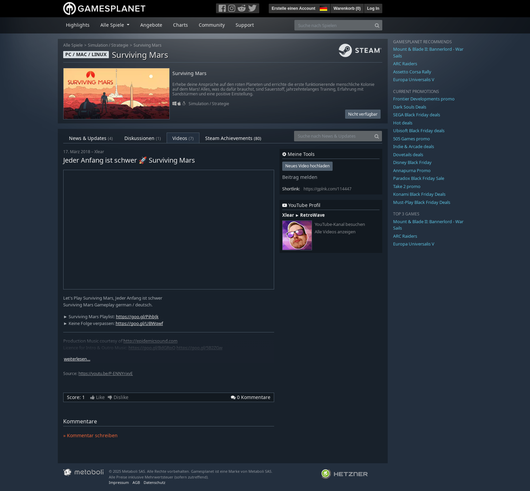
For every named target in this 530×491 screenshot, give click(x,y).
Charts (180, 25)
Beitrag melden (299, 177)
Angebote (151, 25)
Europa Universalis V (413, 79)
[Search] (377, 25)
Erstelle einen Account (293, 8)
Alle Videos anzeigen (335, 232)
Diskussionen (142, 138)
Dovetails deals (408, 154)
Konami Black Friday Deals (419, 194)
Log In (373, 8)
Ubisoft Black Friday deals (418, 130)
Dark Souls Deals (409, 107)
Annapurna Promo (412, 170)
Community (212, 25)
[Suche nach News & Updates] (333, 136)
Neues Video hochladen (307, 166)
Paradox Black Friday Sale (418, 178)
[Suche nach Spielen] (333, 25)
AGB (136, 482)
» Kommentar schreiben (90, 435)
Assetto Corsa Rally (412, 72)
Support (245, 25)
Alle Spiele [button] (112, 25)
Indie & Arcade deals (413, 146)
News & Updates (91, 138)
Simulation (98, 45)
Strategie (119, 45)
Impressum (119, 482)
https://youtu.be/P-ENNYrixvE (105, 373)
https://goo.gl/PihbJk (137, 316)
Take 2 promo (406, 186)
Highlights (78, 25)
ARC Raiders (405, 64)
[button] (322, 7)
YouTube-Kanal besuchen (340, 224)
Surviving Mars (148, 45)
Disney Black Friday (412, 162)
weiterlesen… (77, 359)
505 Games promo (411, 139)
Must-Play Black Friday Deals (421, 202)
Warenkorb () (347, 8)
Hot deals (402, 123)
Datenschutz (154, 482)
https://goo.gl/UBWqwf (139, 323)
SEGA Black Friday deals (416, 115)
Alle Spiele (73, 45)
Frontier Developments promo (424, 99)
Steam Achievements (233, 138)
